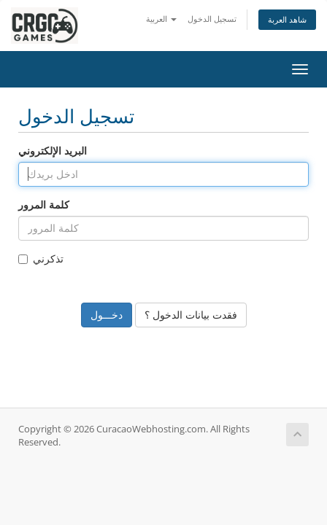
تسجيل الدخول (212, 18)
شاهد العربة (287, 19)
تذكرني (41, 258)
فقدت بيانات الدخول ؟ (191, 315)
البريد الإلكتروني (52, 151)
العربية (161, 18)
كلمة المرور (43, 204)
